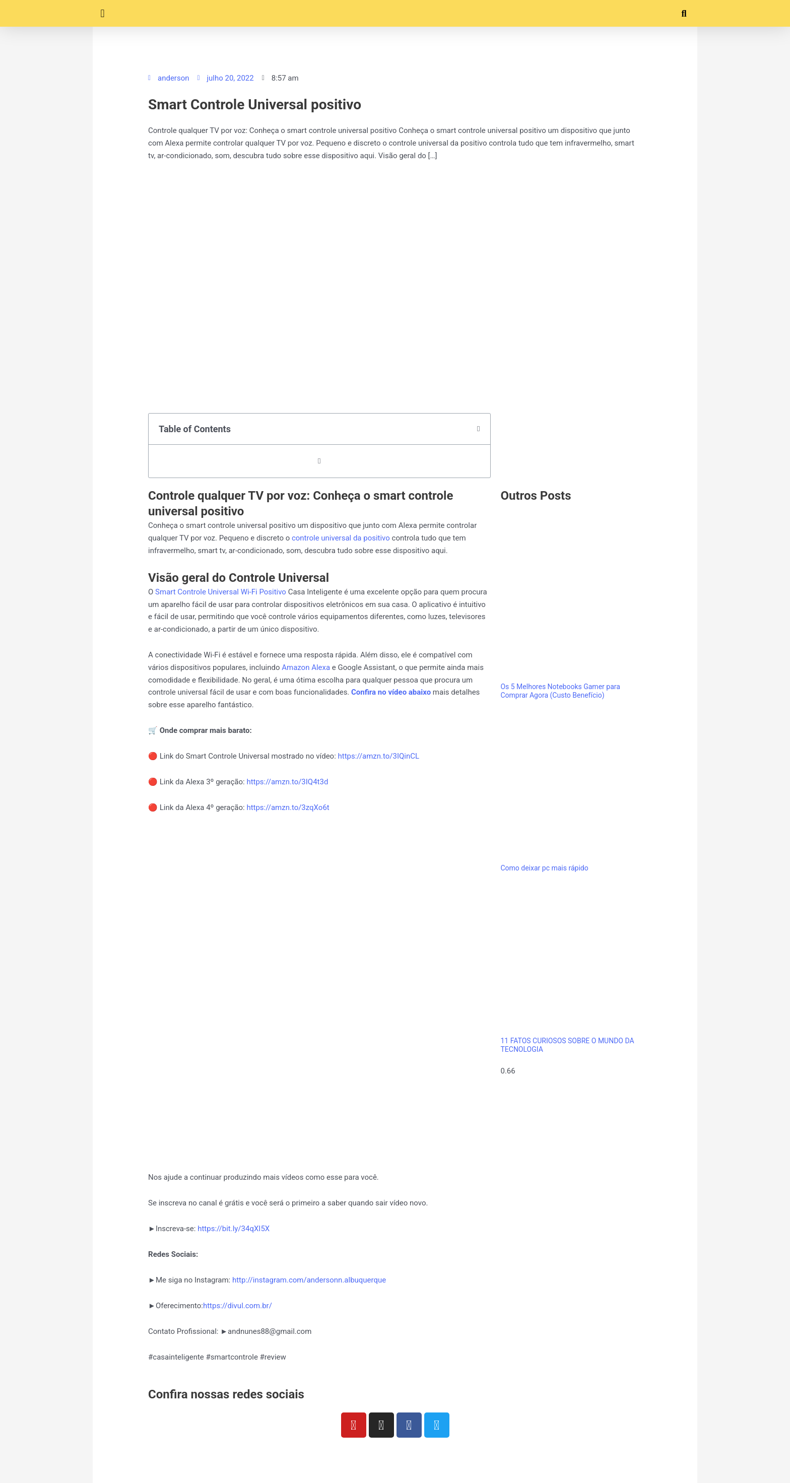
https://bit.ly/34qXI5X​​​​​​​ (232, 1228)
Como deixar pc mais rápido (544, 868)
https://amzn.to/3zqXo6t (288, 807)
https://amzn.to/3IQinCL (379, 756)
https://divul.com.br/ (237, 1305)
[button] (102, 13)
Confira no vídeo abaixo (391, 692)
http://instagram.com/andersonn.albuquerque (309, 1280)
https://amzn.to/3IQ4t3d (287, 781)
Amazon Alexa (306, 667)
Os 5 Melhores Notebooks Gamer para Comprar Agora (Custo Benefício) (560, 691)
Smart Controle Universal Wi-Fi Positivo (220, 591)
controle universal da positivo (341, 538)
